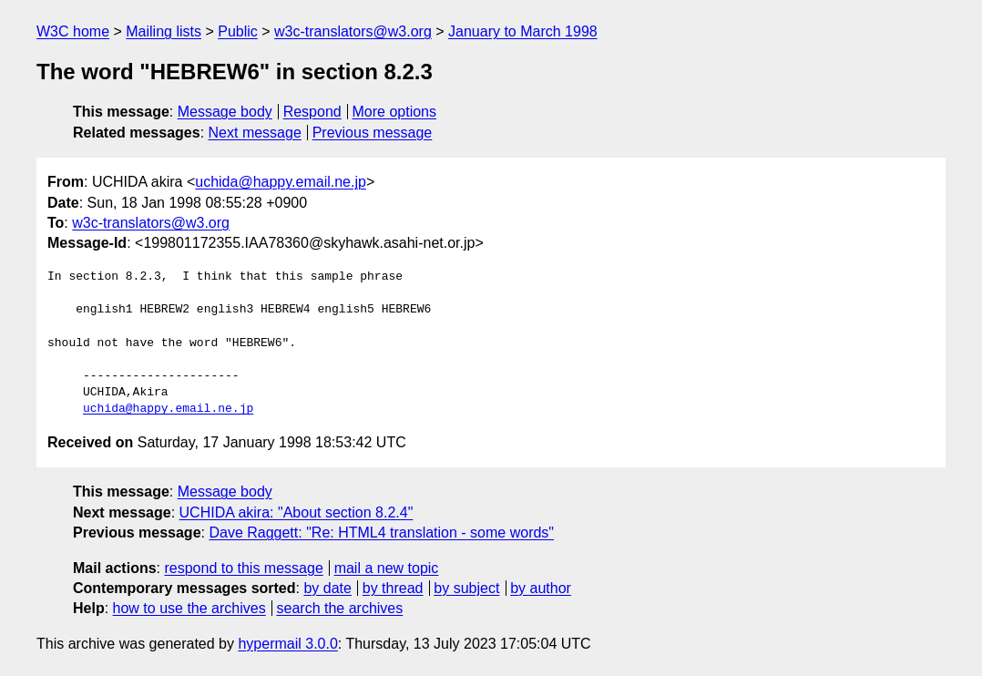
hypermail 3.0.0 (287, 643)
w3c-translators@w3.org (353, 31)
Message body (225, 111)
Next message (255, 132)
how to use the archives (189, 608)
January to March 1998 (523, 31)
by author (540, 588)
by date (327, 588)
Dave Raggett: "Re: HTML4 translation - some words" (381, 532)
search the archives (340, 608)
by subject (466, 588)
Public (238, 31)
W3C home (72, 31)
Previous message (372, 132)
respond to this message (243, 568)
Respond (312, 111)
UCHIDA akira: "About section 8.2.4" (296, 512)
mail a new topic (386, 568)
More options (395, 111)
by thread (393, 588)
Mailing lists (163, 31)
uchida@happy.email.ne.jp (280, 181)
